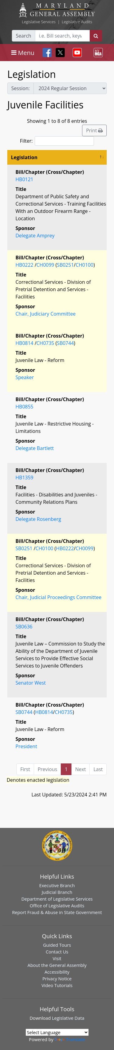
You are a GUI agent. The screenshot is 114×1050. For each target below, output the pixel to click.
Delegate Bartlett (35, 448)
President (26, 746)
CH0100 (84, 265)
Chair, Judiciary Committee (46, 313)
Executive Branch (57, 885)
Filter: (57, 141)
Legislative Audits (77, 21)
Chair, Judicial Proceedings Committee (59, 597)
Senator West (31, 682)
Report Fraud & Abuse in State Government (57, 912)
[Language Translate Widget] (57, 1032)
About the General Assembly (56, 965)
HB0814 (24, 343)
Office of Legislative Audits (57, 905)
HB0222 (24, 265)
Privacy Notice (56, 978)
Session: (20, 88)
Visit (57, 958)
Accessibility (57, 972)
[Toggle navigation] (22, 52)
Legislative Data (68, 1018)
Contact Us (57, 952)
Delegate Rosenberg (38, 519)
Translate (69, 1039)
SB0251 (65, 265)
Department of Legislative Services (57, 899)
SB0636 (24, 626)
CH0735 (45, 343)
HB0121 (24, 179)
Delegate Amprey (35, 235)
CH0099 (45, 265)
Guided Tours (57, 945)
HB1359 (24, 477)
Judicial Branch (57, 892)
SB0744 (65, 343)
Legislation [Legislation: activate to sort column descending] (24, 157)
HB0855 (24, 406)
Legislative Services (39, 21)
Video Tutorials (57, 985)
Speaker (25, 377)
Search (23, 35)
